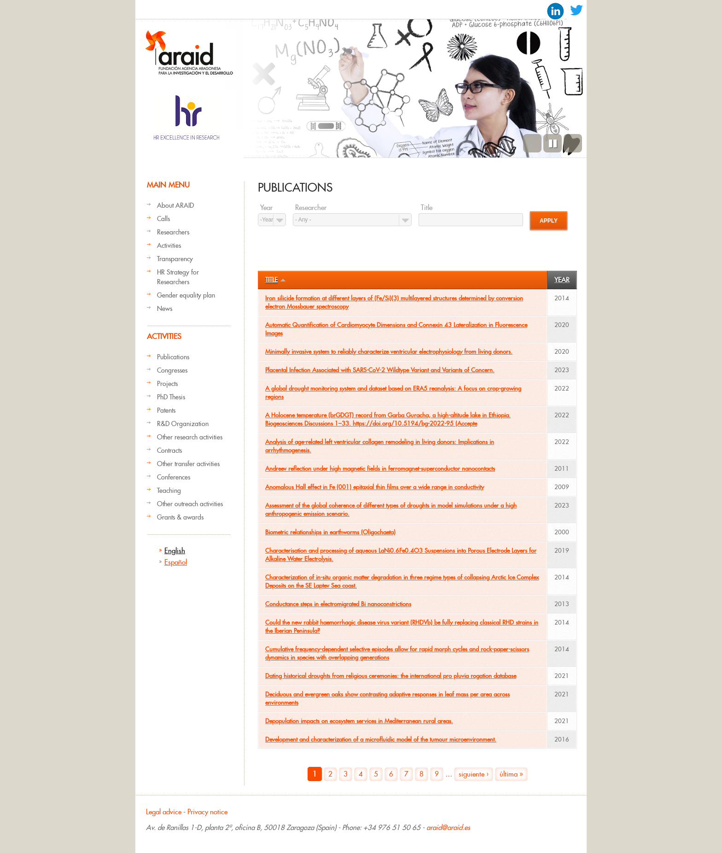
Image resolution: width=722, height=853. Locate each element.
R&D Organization (183, 424)
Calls (163, 219)
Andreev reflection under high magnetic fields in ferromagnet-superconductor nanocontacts (380, 469)
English (174, 550)
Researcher (310, 208)
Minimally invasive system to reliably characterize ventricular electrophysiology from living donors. (388, 352)
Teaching (169, 490)
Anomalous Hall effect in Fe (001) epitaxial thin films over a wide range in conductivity (374, 487)
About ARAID (175, 205)
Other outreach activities (190, 504)
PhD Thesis (171, 397)
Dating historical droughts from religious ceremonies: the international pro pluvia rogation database (390, 676)
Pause (552, 143)
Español (175, 562)
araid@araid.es (448, 827)
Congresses (172, 370)
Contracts (169, 450)
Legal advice (163, 811)
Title (426, 208)
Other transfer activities (188, 464)
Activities (169, 245)
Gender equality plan (186, 295)
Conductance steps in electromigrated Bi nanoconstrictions (338, 604)
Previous (532, 143)
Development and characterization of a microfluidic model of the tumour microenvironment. (380, 739)
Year (266, 208)
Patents (166, 410)
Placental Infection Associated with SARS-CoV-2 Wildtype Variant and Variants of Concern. (380, 370)
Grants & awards (180, 517)
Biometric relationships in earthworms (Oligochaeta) (330, 532)
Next (573, 143)
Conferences (173, 477)
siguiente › (474, 774)
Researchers (173, 232)
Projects (167, 384)
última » (511, 774)
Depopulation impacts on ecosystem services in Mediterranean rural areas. (359, 721)
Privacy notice (207, 811)
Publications (173, 357)
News (164, 308)
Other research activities (189, 437)
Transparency (175, 259)
